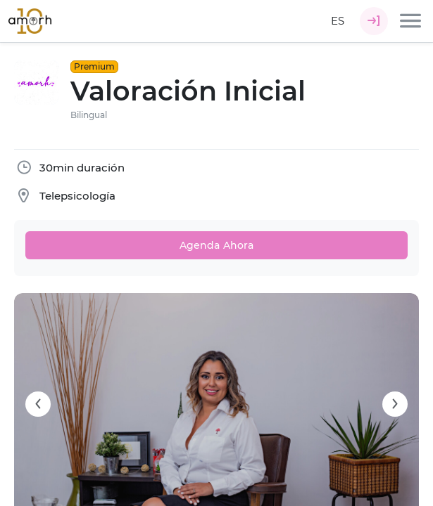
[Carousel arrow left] (38, 404)
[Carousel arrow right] (395, 404)
